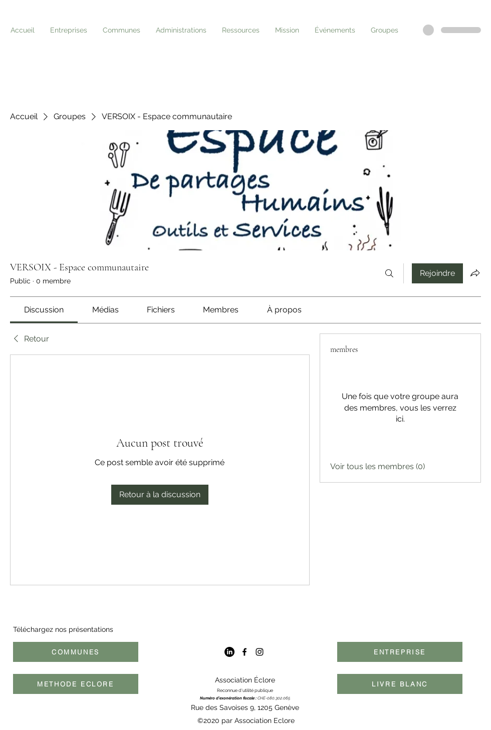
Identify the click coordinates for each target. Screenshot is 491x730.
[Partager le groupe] (475, 273)
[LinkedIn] (229, 652)
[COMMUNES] (75, 652)
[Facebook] (244, 652)
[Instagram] (260, 652)
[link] (44, 309)
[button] (66, 30)
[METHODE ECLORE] (75, 684)
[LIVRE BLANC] (399, 684)
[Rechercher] (389, 273)
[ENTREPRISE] (399, 652)
